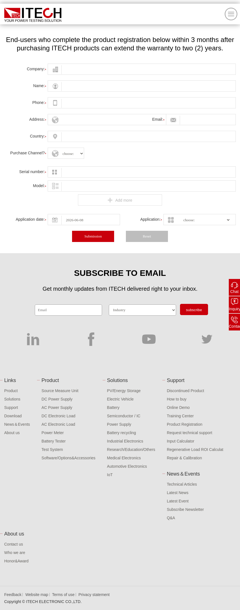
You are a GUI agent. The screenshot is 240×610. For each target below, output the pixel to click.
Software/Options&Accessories (68, 458)
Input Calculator (180, 441)
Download (13, 416)
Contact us (13, 544)
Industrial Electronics (125, 441)
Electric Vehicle (120, 399)
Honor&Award (16, 561)
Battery (113, 407)
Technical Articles (182, 484)
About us (12, 432)
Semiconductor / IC (123, 416)
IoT (110, 474)
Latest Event (178, 501)
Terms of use (63, 594)
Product (11, 390)
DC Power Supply (57, 399)
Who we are (14, 552)
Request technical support (189, 432)
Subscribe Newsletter (185, 509)
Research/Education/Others (131, 449)
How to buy (176, 399)
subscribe (194, 310)
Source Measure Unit (60, 390)
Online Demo (178, 407)
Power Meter (52, 432)
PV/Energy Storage (124, 390)
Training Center (180, 416)
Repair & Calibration (184, 458)
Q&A (171, 518)
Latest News (177, 492)
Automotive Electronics (127, 466)
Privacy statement (94, 594)
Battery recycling (121, 432)
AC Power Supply (56, 407)
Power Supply (119, 424)
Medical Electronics (124, 458)
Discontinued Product (185, 390)
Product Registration (184, 424)
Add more (120, 200)
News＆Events (17, 424)
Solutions (12, 399)
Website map (36, 594)
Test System (52, 449)
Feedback (12, 594)
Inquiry (234, 309)
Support (11, 407)
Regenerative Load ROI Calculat (195, 449)
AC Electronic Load (58, 424)
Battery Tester (53, 441)
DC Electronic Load (58, 416)
